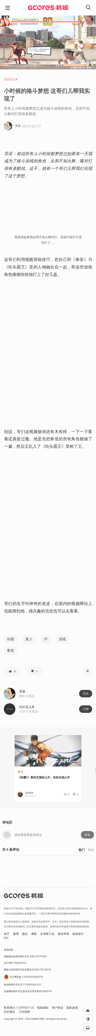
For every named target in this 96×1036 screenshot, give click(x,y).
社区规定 (9, 1012)
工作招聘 (24, 1012)
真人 (29, 638)
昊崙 (22, 691)
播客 (34, 934)
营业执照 (8, 949)
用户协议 (57, 1007)
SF (46, 638)
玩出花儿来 (11, 79)
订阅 (86, 709)
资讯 (20, 772)
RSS (6, 938)
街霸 (10, 638)
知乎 (6, 934)
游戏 (62, 638)
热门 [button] (82, 850)
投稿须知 (42, 1007)
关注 (86, 693)
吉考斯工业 (47, 934)
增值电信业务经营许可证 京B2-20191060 (25, 956)
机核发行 (78, 934)
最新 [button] (91, 850)
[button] (12, 671)
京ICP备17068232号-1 (15, 963)
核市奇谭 (63, 934)
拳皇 (10, 650)
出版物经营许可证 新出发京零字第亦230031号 (28, 991)
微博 (16, 934)
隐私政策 (72, 1007)
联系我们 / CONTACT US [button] (19, 1007)
